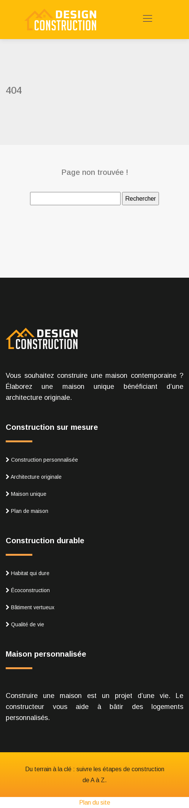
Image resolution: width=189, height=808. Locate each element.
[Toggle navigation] (147, 19)
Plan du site (94, 802)
